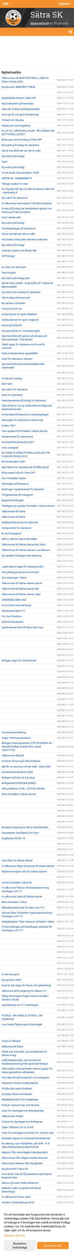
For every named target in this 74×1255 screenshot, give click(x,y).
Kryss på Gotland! (12, 325)
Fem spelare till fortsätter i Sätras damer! (25, 431)
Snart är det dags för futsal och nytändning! (26, 985)
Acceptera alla (53, 1245)
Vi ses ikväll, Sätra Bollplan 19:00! (20, 172)
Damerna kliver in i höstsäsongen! (21, 330)
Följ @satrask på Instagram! (17, 494)
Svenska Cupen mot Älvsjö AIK (19, 250)
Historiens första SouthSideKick (20, 1083)
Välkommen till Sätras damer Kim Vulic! (24, 544)
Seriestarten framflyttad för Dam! (20, 832)
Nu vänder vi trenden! (13, 303)
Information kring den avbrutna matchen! (25, 239)
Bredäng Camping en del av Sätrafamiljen (25, 827)
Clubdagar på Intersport (15, 483)
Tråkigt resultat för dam (15, 183)
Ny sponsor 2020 (11, 979)
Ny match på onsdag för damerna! (21, 292)
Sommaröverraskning (14, 732)
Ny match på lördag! (13, 156)
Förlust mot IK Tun (12, 308)
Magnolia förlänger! (13, 500)
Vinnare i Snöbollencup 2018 (18, 1202)
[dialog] (37, 1231)
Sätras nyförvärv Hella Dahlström (20, 1182)
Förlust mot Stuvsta (13, 120)
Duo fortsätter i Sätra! (14, 478)
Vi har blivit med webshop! (17, 605)
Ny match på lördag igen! (16, 278)
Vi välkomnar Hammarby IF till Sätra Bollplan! (27, 203)
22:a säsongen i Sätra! (14, 577)
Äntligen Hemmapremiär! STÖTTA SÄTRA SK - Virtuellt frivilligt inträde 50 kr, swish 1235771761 (27, 747)
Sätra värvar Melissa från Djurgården (22, 1163)
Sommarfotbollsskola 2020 (17, 772)
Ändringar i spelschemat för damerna (23, 489)
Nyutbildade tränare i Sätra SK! (19, 97)
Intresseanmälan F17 (13, 610)
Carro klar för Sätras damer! (17, 860)
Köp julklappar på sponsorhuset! (20, 572)
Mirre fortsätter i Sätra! (14, 902)
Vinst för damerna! (12, 394)
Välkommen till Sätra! (13, 511)
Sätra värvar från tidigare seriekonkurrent (25, 1157)
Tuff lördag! (8, 256)
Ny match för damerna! (14, 197)
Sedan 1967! (9, 425)
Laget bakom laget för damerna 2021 (23, 566)
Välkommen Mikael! (13, 755)
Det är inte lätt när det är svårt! (18, 233)
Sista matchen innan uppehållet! (20, 353)
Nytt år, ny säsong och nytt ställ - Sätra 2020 (26, 766)
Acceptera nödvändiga (19, 1245)
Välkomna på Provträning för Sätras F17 (24, 990)
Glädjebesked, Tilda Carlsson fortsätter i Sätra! (28, 921)
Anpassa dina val (14, 1235)
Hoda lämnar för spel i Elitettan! (19, 314)
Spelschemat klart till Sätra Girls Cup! (22, 627)
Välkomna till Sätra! (12, 1046)
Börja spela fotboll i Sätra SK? (19, 472)
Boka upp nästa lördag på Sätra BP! (22, 139)
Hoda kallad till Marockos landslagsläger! (25, 414)
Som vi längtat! (10, 447)
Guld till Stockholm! (13, 621)
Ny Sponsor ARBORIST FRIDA (18, 86)
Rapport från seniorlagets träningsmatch (25, 1152)
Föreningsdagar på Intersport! (19, 228)
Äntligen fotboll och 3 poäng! (18, 777)
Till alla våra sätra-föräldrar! (17, 1088)
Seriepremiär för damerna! (16, 527)
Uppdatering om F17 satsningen (20, 1004)
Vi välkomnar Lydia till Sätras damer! (22, 896)
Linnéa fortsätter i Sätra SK (17, 882)
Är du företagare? (12, 533)
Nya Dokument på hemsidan (18, 103)
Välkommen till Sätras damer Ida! (20, 588)
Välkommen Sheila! (12, 1116)
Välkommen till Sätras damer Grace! (22, 583)
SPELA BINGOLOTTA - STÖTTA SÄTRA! (23, 788)
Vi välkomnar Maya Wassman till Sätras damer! (28, 865)
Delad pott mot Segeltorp (16, 125)
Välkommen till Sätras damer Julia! (21, 594)
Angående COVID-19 (13, 838)
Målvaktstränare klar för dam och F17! (23, 907)
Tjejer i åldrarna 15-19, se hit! (18, 1127)
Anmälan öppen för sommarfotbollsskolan (26, 1138)
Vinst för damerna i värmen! (17, 358)
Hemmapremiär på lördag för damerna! (24, 400)
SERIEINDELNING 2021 (14, 599)
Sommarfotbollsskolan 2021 (18, 442)
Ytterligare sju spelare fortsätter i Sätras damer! (28, 505)
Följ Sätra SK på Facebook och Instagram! (25, 1077)
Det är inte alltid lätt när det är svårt (21, 150)
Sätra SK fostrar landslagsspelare (21, 109)
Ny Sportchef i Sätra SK (15, 1168)
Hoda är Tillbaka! (11, 1041)
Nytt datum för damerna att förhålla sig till (25, 467)
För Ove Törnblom (12, 616)
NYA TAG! (7, 383)
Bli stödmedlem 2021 (14, 461)
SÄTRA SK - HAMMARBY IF (17, 178)
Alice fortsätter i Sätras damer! (19, 794)
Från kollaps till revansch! (16, 297)
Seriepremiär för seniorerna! (17, 436)
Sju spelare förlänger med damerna (22, 555)
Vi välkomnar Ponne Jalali (16, 1196)
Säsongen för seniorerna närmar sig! (22, 420)
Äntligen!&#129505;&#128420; (19, 783)
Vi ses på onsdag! (12, 378)
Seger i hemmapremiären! (16, 737)
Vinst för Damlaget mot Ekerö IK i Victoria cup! (28, 1132)
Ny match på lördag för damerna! (20, 145)
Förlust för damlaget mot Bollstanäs (22, 1121)
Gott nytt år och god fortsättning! (20, 114)
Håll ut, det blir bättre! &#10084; (19, 539)
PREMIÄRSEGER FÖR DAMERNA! (20, 1099)
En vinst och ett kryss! (14, 267)
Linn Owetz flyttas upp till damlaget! (22, 1024)
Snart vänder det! (11, 217)
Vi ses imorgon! (10, 974)
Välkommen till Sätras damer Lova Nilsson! (26, 550)
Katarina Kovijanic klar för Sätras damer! (24, 871)
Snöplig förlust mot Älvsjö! (17, 1094)
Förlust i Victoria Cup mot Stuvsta (20, 1105)
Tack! (4, 161)
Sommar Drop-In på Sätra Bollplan (21, 761)
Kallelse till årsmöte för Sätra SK (20, 522)
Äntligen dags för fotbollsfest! (19, 660)
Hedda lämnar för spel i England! (20, 319)
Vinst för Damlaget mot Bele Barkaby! (23, 1110)
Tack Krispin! (9, 272)
